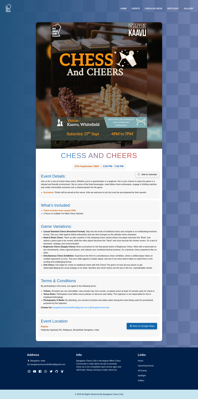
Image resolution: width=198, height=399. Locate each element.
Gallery (188, 8)
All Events (142, 371)
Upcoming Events (146, 366)
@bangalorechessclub (99, 307)
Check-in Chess (153, 8)
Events (136, 8)
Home (125, 8)
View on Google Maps (143, 326)
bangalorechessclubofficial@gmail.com (70, 307)
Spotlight (173, 8)
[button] (62, 371)
